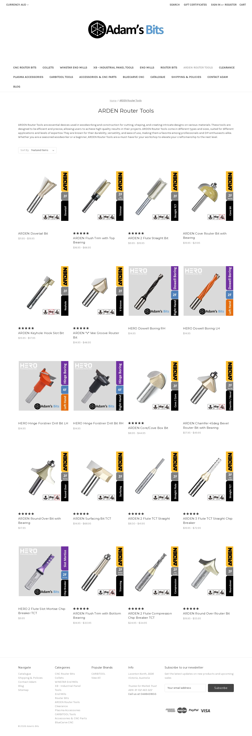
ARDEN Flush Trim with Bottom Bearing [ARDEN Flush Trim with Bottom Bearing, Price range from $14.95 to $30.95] (97, 616)
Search (175, 4)
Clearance (227, 67)
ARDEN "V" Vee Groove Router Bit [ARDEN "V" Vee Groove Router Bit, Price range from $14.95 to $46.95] (96, 335)
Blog (16, 86)
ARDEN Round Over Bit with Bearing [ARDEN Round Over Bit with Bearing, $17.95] (39, 521)
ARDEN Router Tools (198, 67)
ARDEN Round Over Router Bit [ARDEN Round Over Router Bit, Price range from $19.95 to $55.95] (206, 613)
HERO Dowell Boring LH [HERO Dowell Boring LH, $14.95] (201, 328)
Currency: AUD (17, 4)
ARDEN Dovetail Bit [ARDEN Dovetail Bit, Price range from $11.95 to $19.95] (33, 233)
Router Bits (168, 67)
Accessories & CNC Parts (98, 77)
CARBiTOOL (98, 673)
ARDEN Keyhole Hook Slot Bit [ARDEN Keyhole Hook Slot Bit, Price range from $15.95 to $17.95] (41, 333)
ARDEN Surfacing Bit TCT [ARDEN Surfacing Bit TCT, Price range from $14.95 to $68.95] (92, 518)
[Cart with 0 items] (242, 4)
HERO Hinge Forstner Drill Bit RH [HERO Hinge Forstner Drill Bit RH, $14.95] (98, 423)
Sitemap (23, 690)
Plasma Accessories (28, 77)
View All (95, 677)
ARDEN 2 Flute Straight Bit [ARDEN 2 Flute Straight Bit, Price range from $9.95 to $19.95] (148, 238)
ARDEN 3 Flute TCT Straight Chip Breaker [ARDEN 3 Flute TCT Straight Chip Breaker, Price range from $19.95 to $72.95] (208, 521)
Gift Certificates (195, 4)
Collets (48, 67)
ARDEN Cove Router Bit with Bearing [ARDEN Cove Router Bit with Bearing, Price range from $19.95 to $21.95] (205, 236)
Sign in (215, 4)
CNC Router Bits (24, 67)
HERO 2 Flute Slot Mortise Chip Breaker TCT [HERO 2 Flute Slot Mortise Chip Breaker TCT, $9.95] (42, 611)
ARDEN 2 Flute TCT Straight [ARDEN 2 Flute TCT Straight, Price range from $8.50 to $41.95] (149, 518)
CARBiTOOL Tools (61, 77)
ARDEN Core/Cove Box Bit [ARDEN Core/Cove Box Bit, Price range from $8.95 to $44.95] (148, 428)
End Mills (147, 67)
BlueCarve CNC (133, 77)
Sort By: (24, 150)
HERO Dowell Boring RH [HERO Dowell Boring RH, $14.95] (146, 328)
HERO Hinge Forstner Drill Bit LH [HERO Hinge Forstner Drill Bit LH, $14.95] (43, 423)
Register (231, 4)
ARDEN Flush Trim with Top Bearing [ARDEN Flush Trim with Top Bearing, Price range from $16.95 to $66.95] (94, 240)
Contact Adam (217, 77)
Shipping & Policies (186, 77)
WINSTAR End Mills (73, 67)
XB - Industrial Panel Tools (113, 67)
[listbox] (43, 150)
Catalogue (157, 77)
